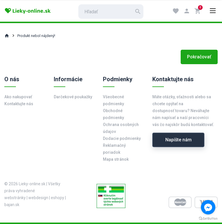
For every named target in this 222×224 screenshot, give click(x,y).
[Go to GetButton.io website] (208, 218)
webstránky (15, 197)
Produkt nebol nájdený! (36, 36)
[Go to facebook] (208, 207)
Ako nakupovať (18, 97)
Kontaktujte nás (18, 103)
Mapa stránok (116, 159)
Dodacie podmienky (122, 138)
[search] (110, 11)
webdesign (38, 197)
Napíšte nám (178, 139)
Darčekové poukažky (73, 97)
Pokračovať (199, 57)
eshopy (57, 197)
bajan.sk (11, 204)
